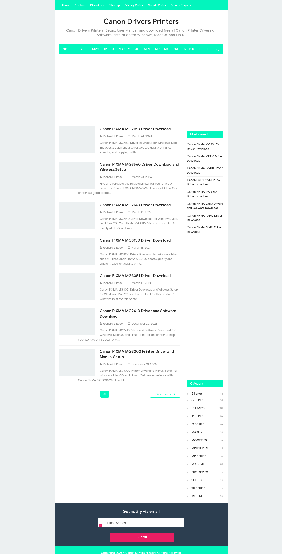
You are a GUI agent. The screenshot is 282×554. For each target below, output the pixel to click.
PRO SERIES (199, 472)
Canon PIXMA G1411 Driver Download (204, 229)
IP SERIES (197, 416)
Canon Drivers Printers (140, 542)
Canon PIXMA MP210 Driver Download (205, 158)
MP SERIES (198, 456)
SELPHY (196, 480)
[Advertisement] (141, 90)
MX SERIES (198, 464)
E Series (197, 394)
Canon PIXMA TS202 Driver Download (204, 218)
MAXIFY (196, 432)
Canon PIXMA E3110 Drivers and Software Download (205, 206)
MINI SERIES (199, 448)
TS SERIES (198, 496)
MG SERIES (199, 440)
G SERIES (197, 400)
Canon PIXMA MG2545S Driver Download (203, 146)
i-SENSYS (198, 408)
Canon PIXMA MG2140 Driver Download (137, 204)
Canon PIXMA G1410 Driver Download (205, 170)
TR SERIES (198, 488)
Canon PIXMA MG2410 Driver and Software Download (131, 313)
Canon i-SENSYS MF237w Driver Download (203, 182)
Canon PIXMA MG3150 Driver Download (137, 240)
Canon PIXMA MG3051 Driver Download (137, 275)
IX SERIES (197, 424)
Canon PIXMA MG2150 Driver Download (137, 128)
